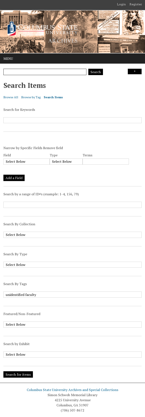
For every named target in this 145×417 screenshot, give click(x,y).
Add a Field (14, 178)
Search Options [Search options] (135, 71)
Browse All (10, 97)
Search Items (53, 97)
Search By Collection (19, 224)
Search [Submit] (95, 72)
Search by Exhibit (16, 343)
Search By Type (15, 254)
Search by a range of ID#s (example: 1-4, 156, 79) (41, 194)
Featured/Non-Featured (21, 313)
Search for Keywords (19, 109)
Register (136, 4)
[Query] (44, 72)
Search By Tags (15, 283)
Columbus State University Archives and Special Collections (72, 389)
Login (121, 4)
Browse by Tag (31, 97)
